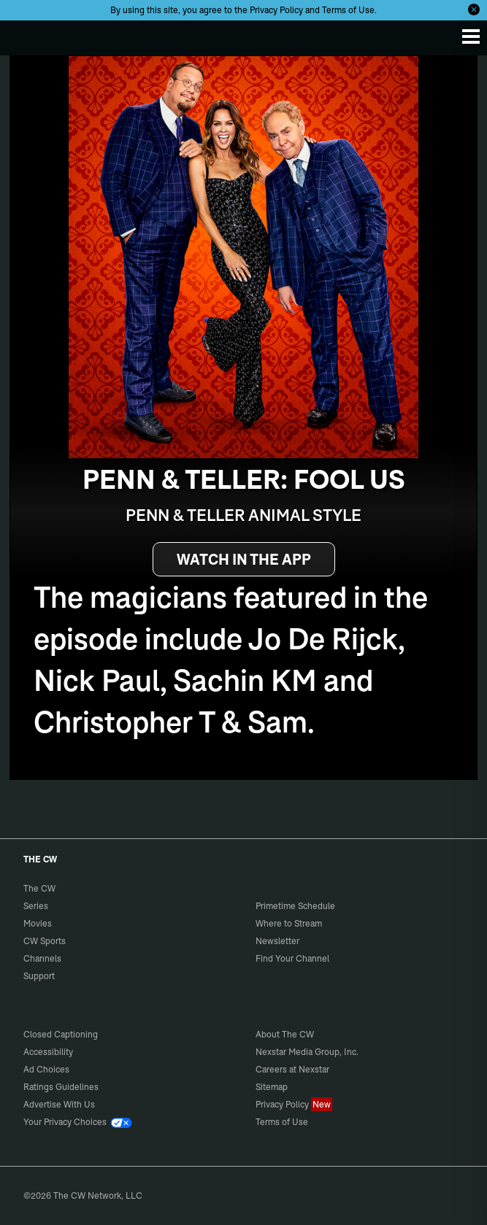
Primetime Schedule (295, 905)
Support (39, 975)
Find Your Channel (292, 958)
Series (35, 905)
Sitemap (272, 1086)
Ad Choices (46, 1069)
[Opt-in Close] (474, 9)
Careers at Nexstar (292, 1069)
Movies (37, 923)
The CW (25, 34)
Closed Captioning (60, 1034)
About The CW (285, 1034)
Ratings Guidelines (61, 1086)
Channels (42, 958)
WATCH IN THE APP (244, 559)
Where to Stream (289, 923)
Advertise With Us (59, 1104)
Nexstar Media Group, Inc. (307, 1051)
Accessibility (48, 1051)
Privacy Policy (276, 9)
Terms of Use (348, 9)
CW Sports (44, 940)
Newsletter (277, 940)
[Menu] (471, 36)
